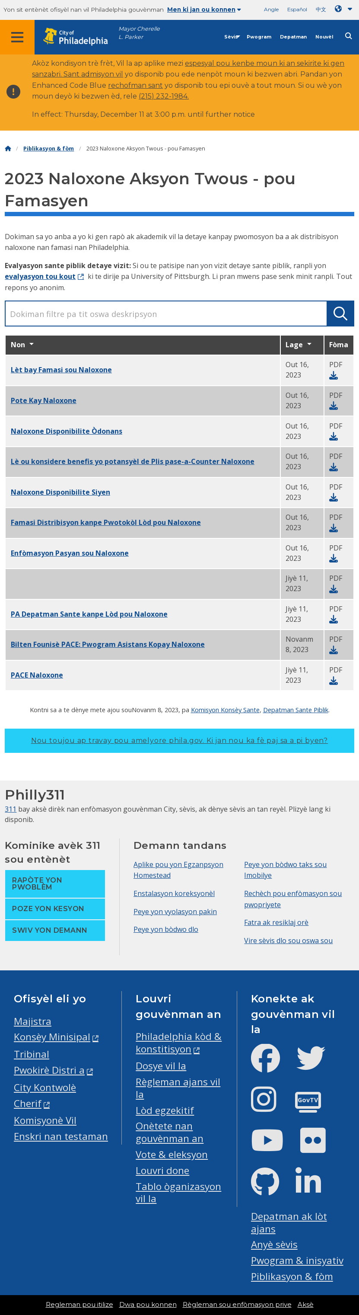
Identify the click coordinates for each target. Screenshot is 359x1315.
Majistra (32, 1021)
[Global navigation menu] (17, 37)
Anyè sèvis (274, 1244)
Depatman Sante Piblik (295, 709)
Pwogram (259, 37)
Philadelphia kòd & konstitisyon (179, 1043)
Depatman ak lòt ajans (289, 1222)
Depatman (293, 37)
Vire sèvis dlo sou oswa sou (288, 940)
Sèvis (231, 37)
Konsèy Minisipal (52, 1036)
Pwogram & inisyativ (297, 1260)
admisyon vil (102, 74)
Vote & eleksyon (172, 1154)
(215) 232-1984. (164, 96)
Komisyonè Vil (45, 1120)
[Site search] (348, 36)
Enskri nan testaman (61, 1136)
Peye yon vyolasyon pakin (175, 911)
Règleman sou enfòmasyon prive (237, 1305)
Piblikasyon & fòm (48, 148)
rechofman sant (135, 85)
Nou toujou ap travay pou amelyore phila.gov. (179, 740)
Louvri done (162, 1170)
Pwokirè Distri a (49, 1070)
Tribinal (31, 1054)
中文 (321, 9)
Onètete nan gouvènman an (169, 1132)
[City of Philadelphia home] (80, 37)
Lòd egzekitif (165, 1110)
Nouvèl (324, 37)
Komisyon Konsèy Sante (225, 709)
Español (297, 9)
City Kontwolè (45, 1087)
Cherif (27, 1103)
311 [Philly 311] (10, 809)
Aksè (306, 1305)
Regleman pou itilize (79, 1305)
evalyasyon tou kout (40, 276)
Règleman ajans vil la (178, 1088)
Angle (271, 9)
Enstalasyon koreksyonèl (174, 893)
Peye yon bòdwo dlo (165, 929)
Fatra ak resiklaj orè (276, 922)
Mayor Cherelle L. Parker (139, 33)
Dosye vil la (161, 1065)
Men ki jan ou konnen (204, 9)
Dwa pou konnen (148, 1305)
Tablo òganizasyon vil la (178, 1193)
